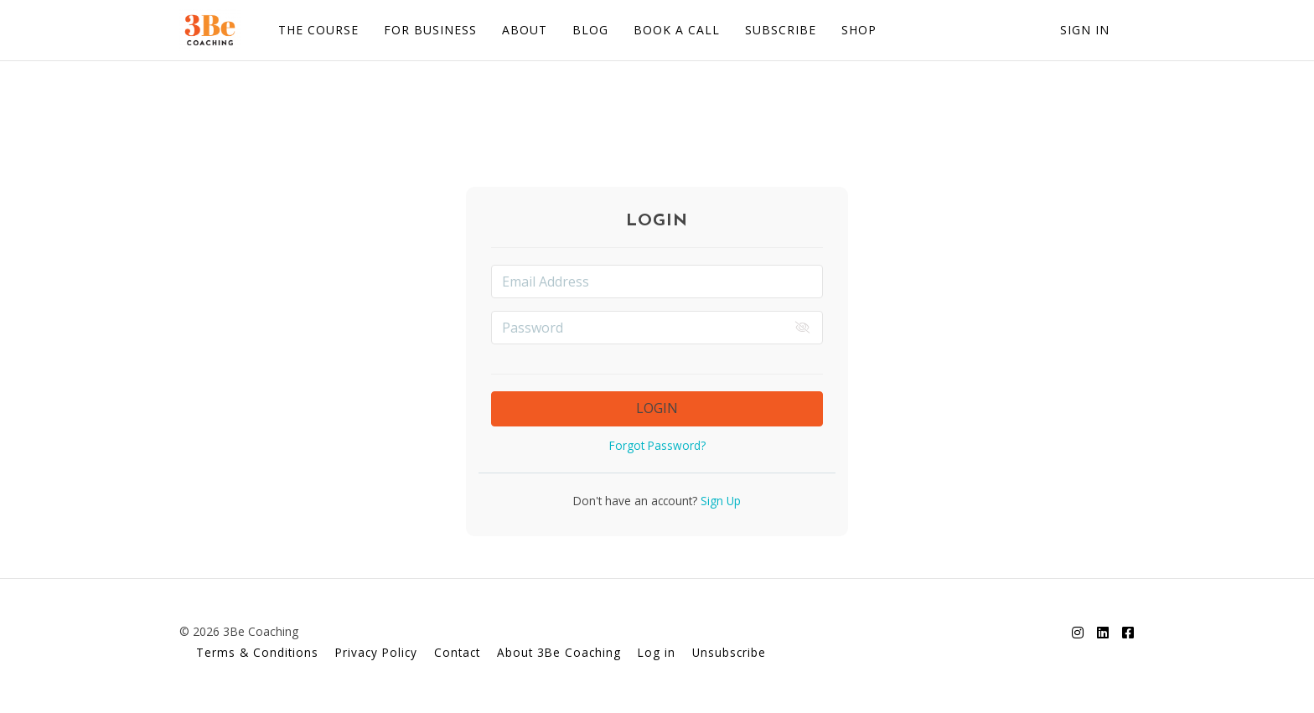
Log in (656, 652)
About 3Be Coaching (559, 652)
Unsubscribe (729, 652)
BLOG (590, 30)
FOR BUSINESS (430, 30)
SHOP (859, 30)
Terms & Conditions (257, 652)
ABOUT (524, 30)
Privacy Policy (376, 652)
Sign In (1085, 30)
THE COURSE (318, 30)
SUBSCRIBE (780, 30)
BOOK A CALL (677, 30)
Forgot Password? (657, 445)
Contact (457, 652)
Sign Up (719, 501)
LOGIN (657, 408)
